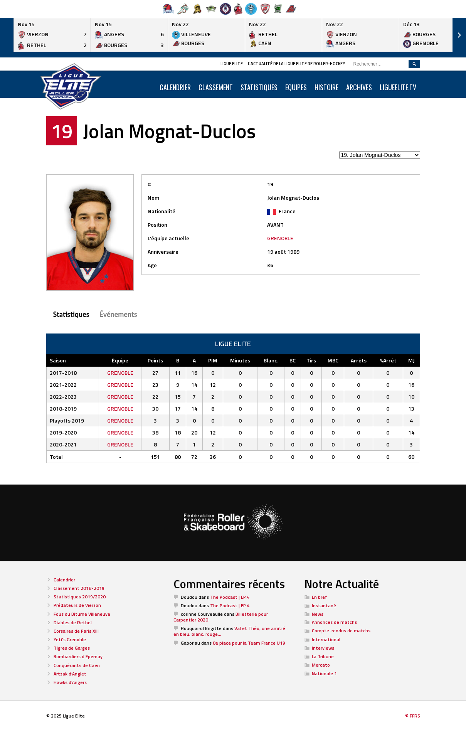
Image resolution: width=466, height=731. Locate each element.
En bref (319, 597)
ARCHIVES (359, 87)
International (326, 639)
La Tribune (323, 656)
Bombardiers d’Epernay (78, 656)
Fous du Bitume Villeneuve (82, 614)
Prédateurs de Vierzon (77, 605)
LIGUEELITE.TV (398, 87)
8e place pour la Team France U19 (249, 643)
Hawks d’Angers (70, 682)
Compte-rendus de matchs (341, 630)
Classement (216, 87)
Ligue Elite (231, 64)
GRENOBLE (280, 238)
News (317, 614)
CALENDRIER (175, 87)
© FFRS (412, 715)
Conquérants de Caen (77, 665)
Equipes (296, 87)
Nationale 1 (324, 673)
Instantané (324, 605)
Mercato (321, 665)
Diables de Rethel (73, 622)
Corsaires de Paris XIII (76, 631)
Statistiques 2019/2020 (80, 596)
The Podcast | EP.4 (229, 597)
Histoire (326, 87)
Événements (118, 314)
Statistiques (259, 87)
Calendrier (64, 579)
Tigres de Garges (72, 648)
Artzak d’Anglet (70, 673)
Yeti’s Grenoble (70, 639)
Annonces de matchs (334, 622)
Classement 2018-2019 (79, 588)
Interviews (323, 648)
